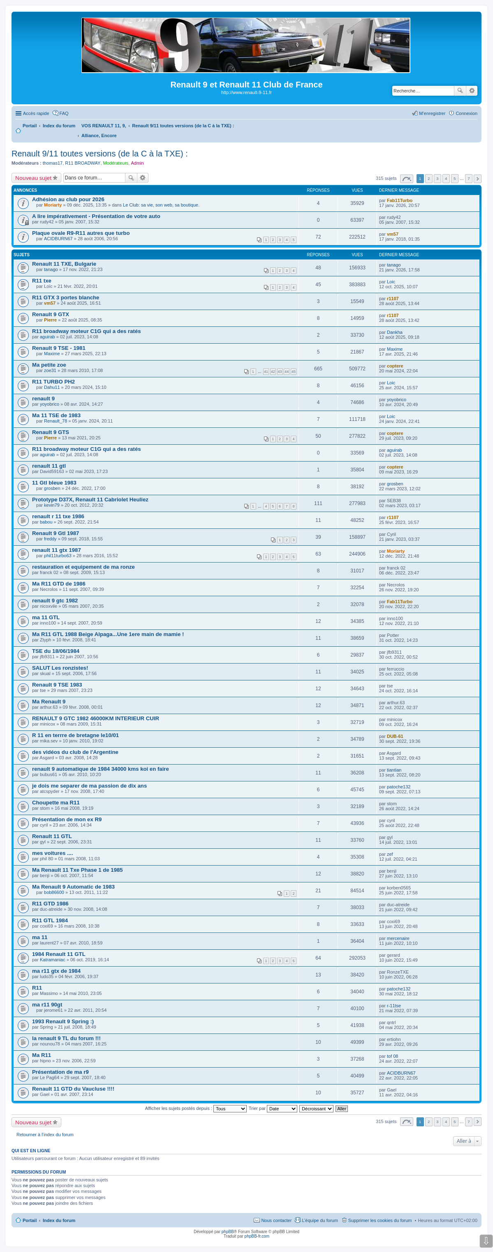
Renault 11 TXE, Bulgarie (64, 264)
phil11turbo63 (58, 555)
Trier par (273, 1108)
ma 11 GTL (46, 617)
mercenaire (398, 938)
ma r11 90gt (47, 1005)
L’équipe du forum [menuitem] (320, 1220)
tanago (51, 269)
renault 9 (43, 398)
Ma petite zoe (49, 365)
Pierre (50, 319)
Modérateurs (116, 163)
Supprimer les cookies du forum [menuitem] (380, 1220)
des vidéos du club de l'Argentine (75, 752)
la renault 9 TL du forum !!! (66, 1038)
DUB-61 (395, 736)
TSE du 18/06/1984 (55, 651)
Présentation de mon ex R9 (67, 819)
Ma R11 (41, 1055)
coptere (395, 365)
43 (280, 372)
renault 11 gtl (49, 466)
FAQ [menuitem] (64, 113)
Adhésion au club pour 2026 (68, 199)
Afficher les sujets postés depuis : (196, 1108)
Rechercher (460, 91)
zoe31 (50, 370)
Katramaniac (52, 959)
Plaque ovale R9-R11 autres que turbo (81, 233)
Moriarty (53, 204)
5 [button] (455, 178)
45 (294, 372)
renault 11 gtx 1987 (56, 550)
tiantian (394, 769)
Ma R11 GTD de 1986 (59, 584)
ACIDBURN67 (58, 238)
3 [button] (437, 178)
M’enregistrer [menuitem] (432, 113)
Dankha (395, 332)
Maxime (52, 353)
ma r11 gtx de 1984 (56, 971)
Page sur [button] (406, 179)
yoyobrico (49, 404)
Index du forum (59, 1220)
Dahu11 (52, 387)
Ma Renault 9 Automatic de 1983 (73, 887)
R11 (37, 988)
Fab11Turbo (399, 200)
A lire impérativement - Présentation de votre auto (96, 216)
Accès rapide (36, 113)
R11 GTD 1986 (50, 904)
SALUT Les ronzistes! (60, 668)
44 (287, 372)
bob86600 (54, 892)
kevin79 (52, 505)
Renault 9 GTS (50, 432)
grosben (52, 488)
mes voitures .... (52, 853)
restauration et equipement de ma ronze (83, 567)
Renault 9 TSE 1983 (57, 685)
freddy (50, 538)
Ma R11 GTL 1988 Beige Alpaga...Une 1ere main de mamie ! (108, 634)
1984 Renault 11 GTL (59, 954)
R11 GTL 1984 (50, 920)
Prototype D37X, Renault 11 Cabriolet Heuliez (90, 499)
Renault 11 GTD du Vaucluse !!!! (73, 1089)
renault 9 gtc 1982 (55, 600)
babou (46, 521)
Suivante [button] (477, 179)
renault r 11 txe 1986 (58, 516)
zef (390, 854)
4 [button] (446, 178)
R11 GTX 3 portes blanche (65, 297)
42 (273, 372)
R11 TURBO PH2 (53, 382)
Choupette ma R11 (56, 802)
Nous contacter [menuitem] (276, 1220)
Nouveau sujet (33, 177)
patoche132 (399, 786)
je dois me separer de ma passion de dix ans (89, 786)
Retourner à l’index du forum (45, 1134)
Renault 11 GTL (52, 836)
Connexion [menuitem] (466, 113)
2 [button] (429, 178)
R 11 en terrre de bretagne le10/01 (75, 735)
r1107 (393, 298)
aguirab (47, 336)
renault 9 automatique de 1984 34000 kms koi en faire (100, 769)
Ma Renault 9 (48, 701)
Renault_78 (55, 420)
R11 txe (41, 281)
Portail (30, 125)
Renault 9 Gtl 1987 (55, 533)
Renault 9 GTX (50, 314)
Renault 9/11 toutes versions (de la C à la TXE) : (100, 153)
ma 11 (39, 937)
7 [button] (469, 178)
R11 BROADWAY (82, 163)
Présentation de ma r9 (60, 1072)
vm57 (392, 234)
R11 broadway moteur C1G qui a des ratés (86, 331)
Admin (137, 163)
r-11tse (394, 1005)
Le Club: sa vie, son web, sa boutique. (161, 204)
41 (266, 372)
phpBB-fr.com (257, 1236)
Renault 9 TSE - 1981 (59, 348)
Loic (391, 281)
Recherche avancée (471, 91)
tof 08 (392, 1056)
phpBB (228, 1231)
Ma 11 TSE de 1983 (56, 415)
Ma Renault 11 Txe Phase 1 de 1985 (77, 870)
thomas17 (52, 163)
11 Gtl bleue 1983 (54, 483)
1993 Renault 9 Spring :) (63, 1021)
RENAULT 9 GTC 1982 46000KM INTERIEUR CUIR (95, 718)
